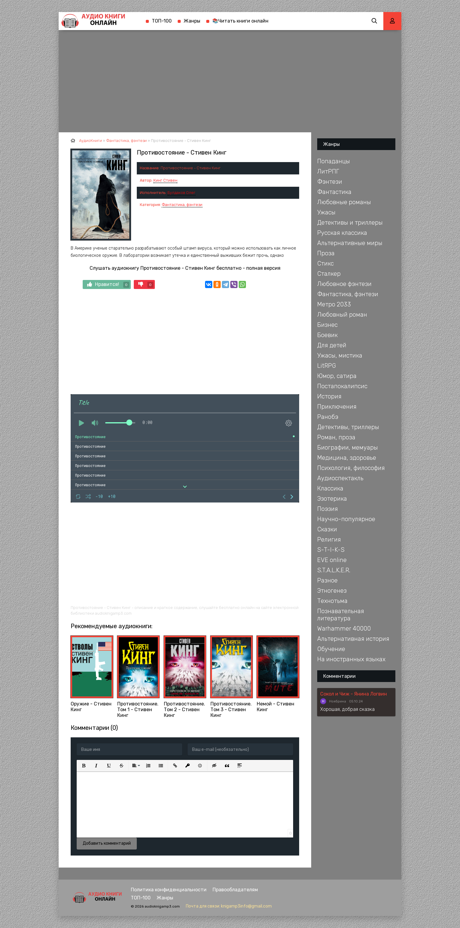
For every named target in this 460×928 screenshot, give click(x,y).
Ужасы (326, 212)
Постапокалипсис (342, 386)
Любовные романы (344, 202)
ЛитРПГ (328, 171)
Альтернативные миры (349, 243)
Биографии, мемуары (347, 447)
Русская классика (342, 232)
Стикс (325, 263)
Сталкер (329, 273)
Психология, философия (351, 468)
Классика (330, 488)
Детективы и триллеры (350, 222)
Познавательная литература (340, 614)
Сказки (327, 529)
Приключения (337, 406)
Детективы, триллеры (348, 427)
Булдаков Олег (181, 192)
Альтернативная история (353, 638)
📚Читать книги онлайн (240, 21)
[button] (83, 765)
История (329, 396)
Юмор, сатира (337, 375)
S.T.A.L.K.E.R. (333, 570)
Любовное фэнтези (344, 283)
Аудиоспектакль (340, 478)
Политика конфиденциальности (169, 890)
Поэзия (327, 508)
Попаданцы (333, 161)
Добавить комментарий (107, 843)
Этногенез (332, 590)
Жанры (192, 21)
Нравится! (108, 284)
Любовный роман (342, 314)
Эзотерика (332, 498)
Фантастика (334, 191)
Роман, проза (336, 437)
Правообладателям (235, 890)
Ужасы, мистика (339, 355)
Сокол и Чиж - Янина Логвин (353, 694)
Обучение (331, 649)
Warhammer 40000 (344, 628)
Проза (326, 253)
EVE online (332, 560)
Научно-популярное (346, 519)
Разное (327, 580)
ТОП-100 (162, 21)
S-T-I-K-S (331, 549)
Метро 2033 (334, 304)
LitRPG (326, 365)
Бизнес (327, 324)
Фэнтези (329, 181)
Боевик (327, 335)
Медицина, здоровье (346, 457)
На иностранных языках (351, 659)
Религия (329, 539)
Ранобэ (327, 416)
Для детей (331, 345)
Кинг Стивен (165, 180)
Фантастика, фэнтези (182, 204)
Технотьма (332, 600)
